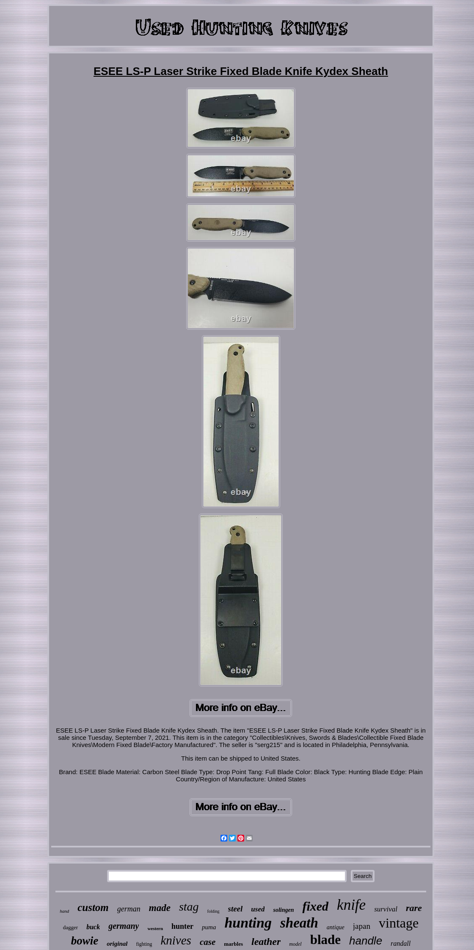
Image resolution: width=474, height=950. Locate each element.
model (295, 944)
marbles (233, 944)
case (207, 942)
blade (325, 939)
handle (365, 940)
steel (235, 908)
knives (175, 940)
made (160, 908)
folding (213, 911)
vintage (399, 923)
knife (351, 905)
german (129, 909)
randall (401, 943)
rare (414, 908)
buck (93, 927)
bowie (85, 940)
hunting (248, 923)
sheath (299, 923)
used (258, 909)
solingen (283, 910)
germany (123, 926)
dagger (70, 927)
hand (64, 911)
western (155, 928)
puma (209, 927)
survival (385, 909)
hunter (182, 926)
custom (93, 907)
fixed (315, 906)
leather (266, 941)
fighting (144, 944)
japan (361, 926)
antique (335, 927)
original (117, 943)
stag (189, 906)
